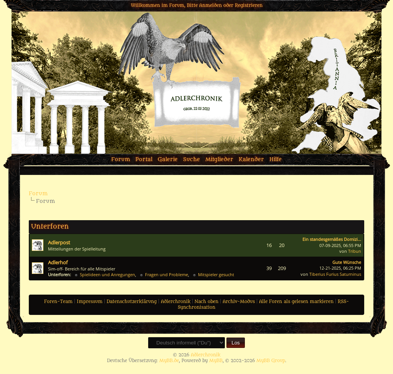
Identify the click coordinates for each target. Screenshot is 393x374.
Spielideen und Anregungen (107, 274)
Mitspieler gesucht (216, 274)
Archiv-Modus (239, 301)
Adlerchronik (175, 301)
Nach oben (206, 301)
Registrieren (249, 5)
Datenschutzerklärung (132, 301)
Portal (143, 159)
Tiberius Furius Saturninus (335, 274)
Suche (191, 159)
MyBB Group (270, 360)
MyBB (216, 360)
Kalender (251, 159)
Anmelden (210, 5)
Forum (120, 159)
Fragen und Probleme (166, 274)
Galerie (168, 159)
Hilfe (275, 159)
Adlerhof (58, 262)
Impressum (89, 301)
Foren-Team (58, 301)
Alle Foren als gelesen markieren (296, 301)
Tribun (354, 251)
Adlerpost (59, 242)
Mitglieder (219, 159)
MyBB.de (169, 360)
